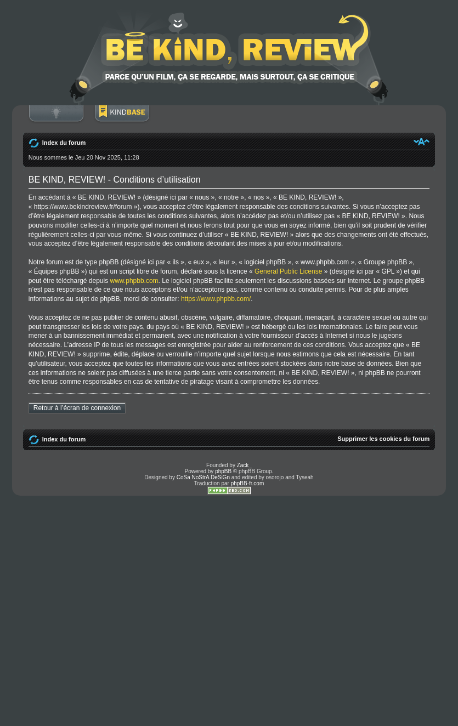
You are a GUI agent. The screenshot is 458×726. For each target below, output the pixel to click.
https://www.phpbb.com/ (216, 299)
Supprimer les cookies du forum (383, 438)
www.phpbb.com (134, 281)
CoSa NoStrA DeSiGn (203, 477)
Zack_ (244, 465)
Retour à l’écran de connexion (77, 408)
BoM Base (122, 119)
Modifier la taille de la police (421, 141)
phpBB (223, 471)
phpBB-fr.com (247, 483)
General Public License (288, 271)
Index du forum (64, 142)
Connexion (56, 119)
